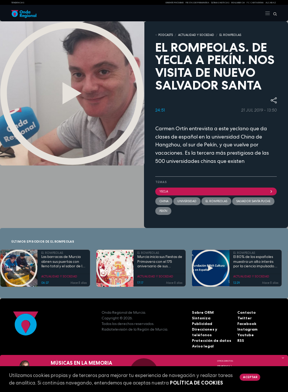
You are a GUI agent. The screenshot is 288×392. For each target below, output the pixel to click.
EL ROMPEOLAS (230, 35)
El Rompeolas (216, 201)
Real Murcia (238, 2)
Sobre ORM (203, 312)
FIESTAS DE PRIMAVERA (197, 2)
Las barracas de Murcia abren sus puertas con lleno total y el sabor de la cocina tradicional (62, 262)
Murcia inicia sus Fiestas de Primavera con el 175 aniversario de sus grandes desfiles (159, 262)
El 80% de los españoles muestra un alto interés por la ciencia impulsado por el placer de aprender (255, 262)
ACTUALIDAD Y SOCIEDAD (196, 35)
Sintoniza (201, 318)
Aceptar (250, 377)
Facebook (246, 323)
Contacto (246, 312)
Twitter (244, 318)
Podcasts (165, 35)
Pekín (163, 211)
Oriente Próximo (174, 2)
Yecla (216, 191)
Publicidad (202, 323)
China (163, 201)
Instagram (247, 329)
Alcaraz (271, 2)
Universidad (186, 201)
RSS (240, 340)
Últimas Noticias (220, 2)
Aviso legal (203, 346)
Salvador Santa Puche (253, 201)
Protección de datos (211, 340)
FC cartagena (255, 2)
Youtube (245, 334)
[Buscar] (273, 13)
